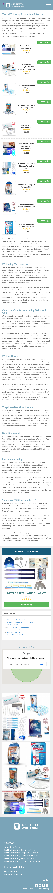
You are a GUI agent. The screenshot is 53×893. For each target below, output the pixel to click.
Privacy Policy (10, 871)
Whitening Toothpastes (16, 620)
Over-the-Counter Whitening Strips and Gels (24, 622)
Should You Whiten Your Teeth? (19, 635)
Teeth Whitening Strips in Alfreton (21, 852)
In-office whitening (14, 632)
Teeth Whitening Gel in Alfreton (19, 858)
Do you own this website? (19, 665)
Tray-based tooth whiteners (18, 627)
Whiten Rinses (12, 625)
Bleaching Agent (13, 630)
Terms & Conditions (13, 874)
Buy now (44, 42)
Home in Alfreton (12, 847)
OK (41, 664)
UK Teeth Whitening (41, 889)
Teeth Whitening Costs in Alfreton (21, 855)
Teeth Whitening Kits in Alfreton (20, 850)
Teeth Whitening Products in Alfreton (22, 861)
